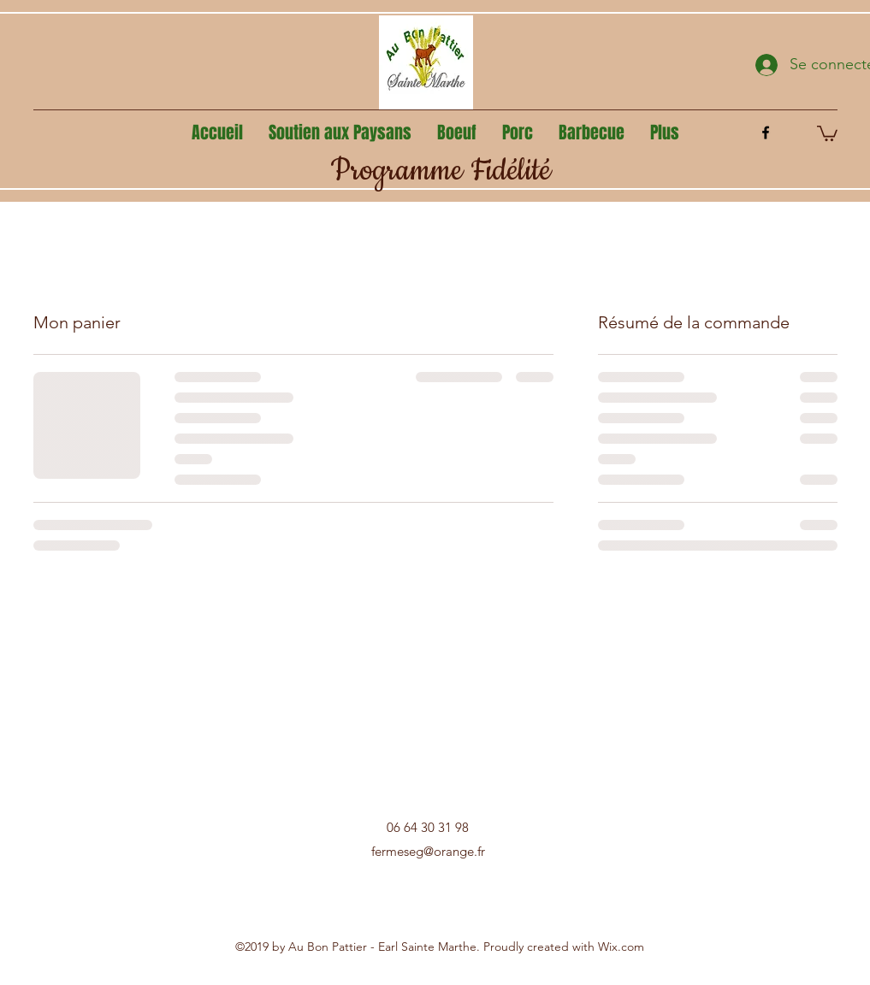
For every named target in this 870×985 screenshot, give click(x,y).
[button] (827, 132)
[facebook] (765, 132)
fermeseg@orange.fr (428, 851)
